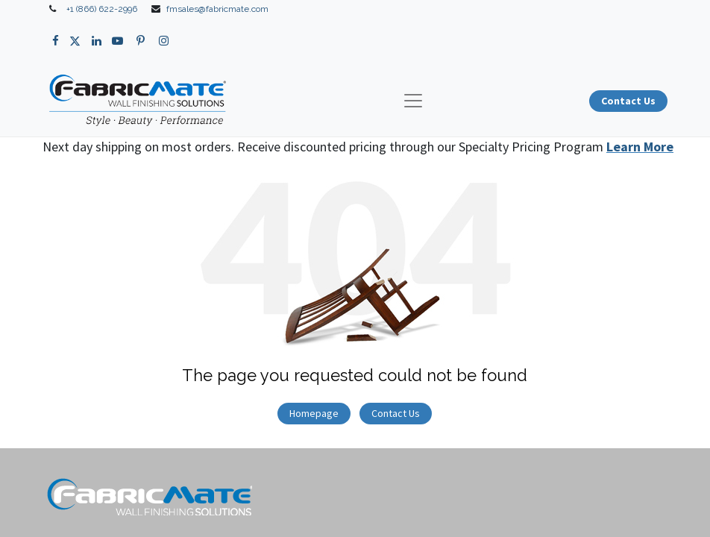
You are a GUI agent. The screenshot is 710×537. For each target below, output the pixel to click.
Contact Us (395, 413)
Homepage (314, 413)
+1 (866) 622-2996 (101, 9)
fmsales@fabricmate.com (217, 9)
